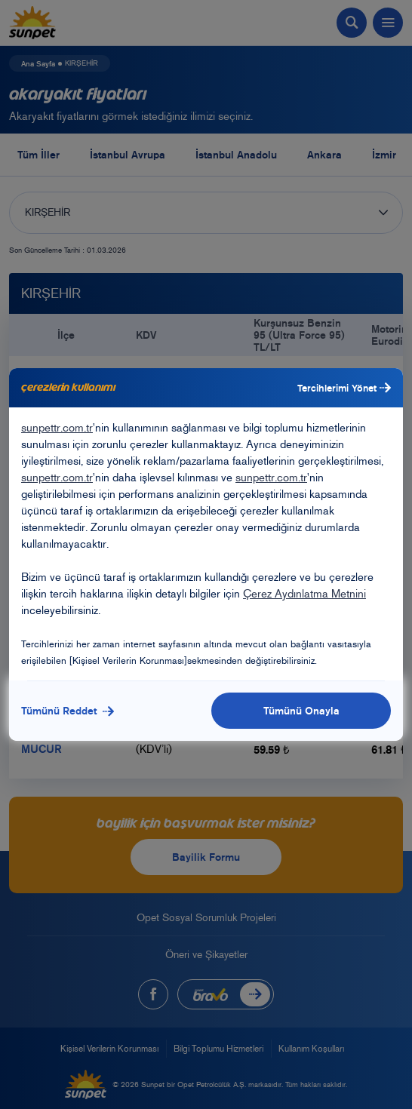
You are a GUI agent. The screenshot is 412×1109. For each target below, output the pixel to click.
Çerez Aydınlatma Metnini (304, 594)
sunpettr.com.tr (57, 428)
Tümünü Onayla (301, 711)
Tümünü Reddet (67, 711)
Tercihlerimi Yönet (344, 388)
